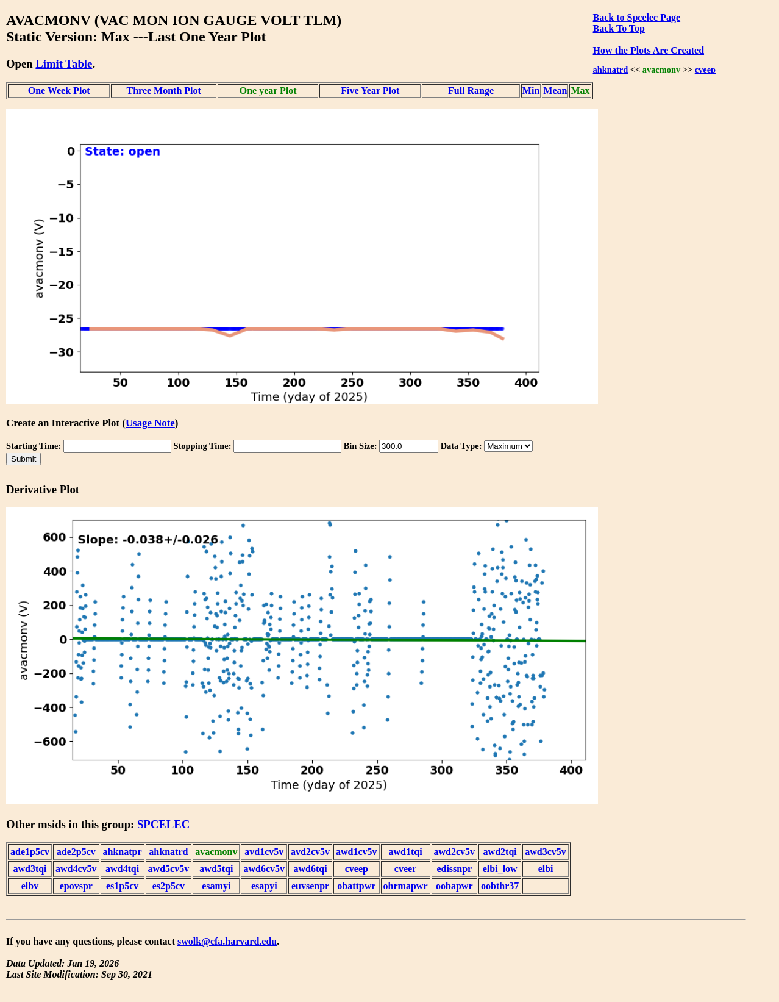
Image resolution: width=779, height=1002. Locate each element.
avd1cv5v (263, 851)
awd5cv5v (169, 869)
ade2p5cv (76, 851)
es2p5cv (168, 886)
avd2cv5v (310, 851)
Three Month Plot (164, 90)
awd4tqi (122, 869)
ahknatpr (122, 851)
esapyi (264, 886)
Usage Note (150, 423)
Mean (555, 90)
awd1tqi (405, 851)
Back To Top (619, 28)
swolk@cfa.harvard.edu (227, 941)
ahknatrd (610, 69)
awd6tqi (310, 869)
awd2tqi (500, 851)
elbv (29, 886)
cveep (705, 69)
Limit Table (63, 63)
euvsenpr (310, 886)
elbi (545, 869)
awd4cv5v (76, 869)
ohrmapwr (405, 886)
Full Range (471, 90)
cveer (405, 869)
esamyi (216, 886)
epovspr (76, 886)
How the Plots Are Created (648, 50)
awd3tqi (29, 869)
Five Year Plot (370, 90)
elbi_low (500, 869)
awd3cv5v (545, 851)
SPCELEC (163, 824)
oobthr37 (500, 886)
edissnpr (454, 869)
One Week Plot (59, 90)
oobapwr (454, 886)
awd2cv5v (454, 851)
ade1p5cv (29, 851)
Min (530, 90)
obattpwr (356, 886)
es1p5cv (122, 886)
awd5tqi (216, 869)
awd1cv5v (356, 851)
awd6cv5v (264, 869)
